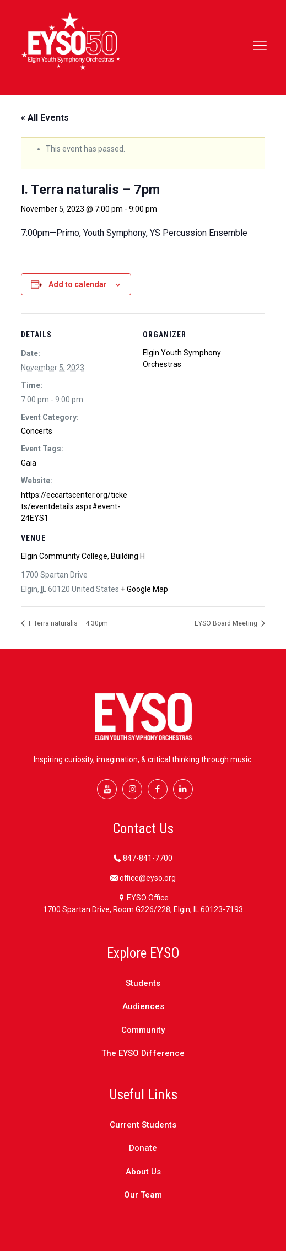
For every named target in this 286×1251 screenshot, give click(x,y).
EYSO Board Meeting (227, 623)
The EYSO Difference (143, 1053)
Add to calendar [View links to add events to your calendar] (77, 284)
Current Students (143, 1125)
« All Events (45, 117)
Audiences (143, 1006)
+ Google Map (144, 589)
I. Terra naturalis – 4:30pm (67, 623)
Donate (143, 1148)
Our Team (143, 1195)
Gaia (28, 463)
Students (143, 983)
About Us (143, 1172)
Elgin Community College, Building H (83, 556)
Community (143, 1030)
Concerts (36, 431)
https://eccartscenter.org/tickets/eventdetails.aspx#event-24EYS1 (74, 506)
